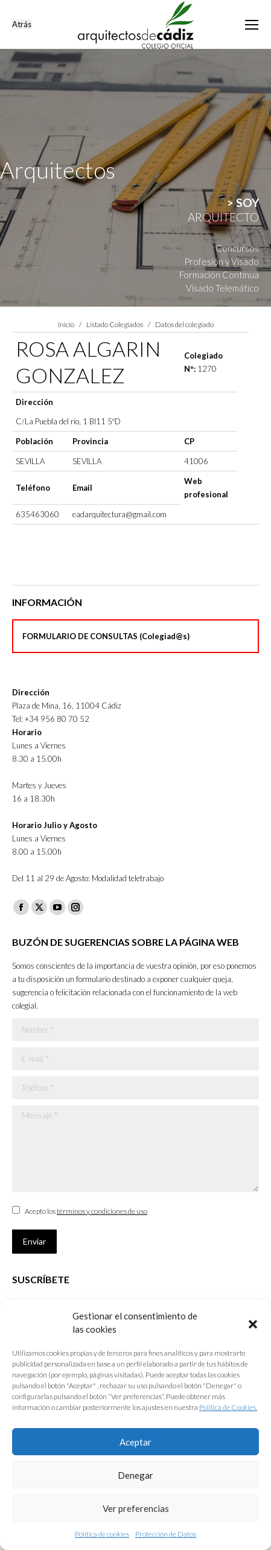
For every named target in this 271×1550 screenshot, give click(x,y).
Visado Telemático (222, 287)
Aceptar (135, 1442)
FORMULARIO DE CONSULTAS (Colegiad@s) (106, 636)
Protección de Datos (165, 1534)
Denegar (135, 1475)
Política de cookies (102, 1534)
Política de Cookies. (228, 1407)
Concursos (237, 248)
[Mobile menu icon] (251, 25)
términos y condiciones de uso (102, 1211)
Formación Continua (219, 274)
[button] (253, 1322)
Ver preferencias (136, 1508)
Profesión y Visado (221, 261)
